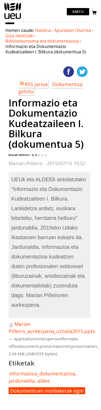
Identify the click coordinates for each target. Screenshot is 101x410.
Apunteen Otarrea (72, 30)
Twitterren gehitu (82, 71)
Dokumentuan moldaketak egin (46, 390)
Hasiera (43, 30)
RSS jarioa (36, 84)
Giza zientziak (19, 35)
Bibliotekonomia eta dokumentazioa (42, 41)
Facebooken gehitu (68, 71)
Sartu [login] (78, 11)
